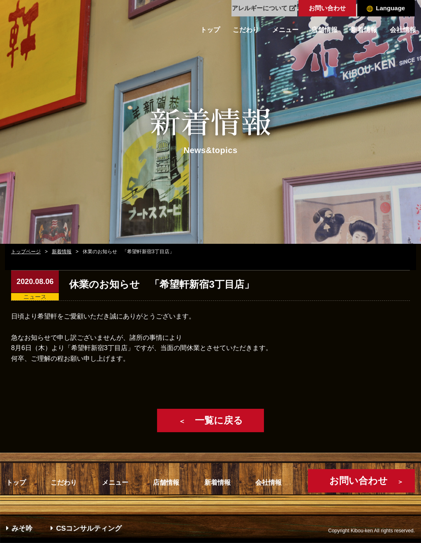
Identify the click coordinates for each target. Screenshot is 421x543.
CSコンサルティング (86, 528)
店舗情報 (324, 29)
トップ (210, 29)
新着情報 (364, 29)
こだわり (246, 29)
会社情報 (403, 29)
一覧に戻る (210, 420)
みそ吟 (19, 528)
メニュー (285, 29)
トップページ (26, 251)
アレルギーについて (264, 8)
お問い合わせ (327, 8)
